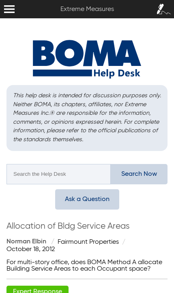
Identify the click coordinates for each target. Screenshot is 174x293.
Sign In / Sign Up (162, 6)
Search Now (139, 174)
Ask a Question (87, 199)
